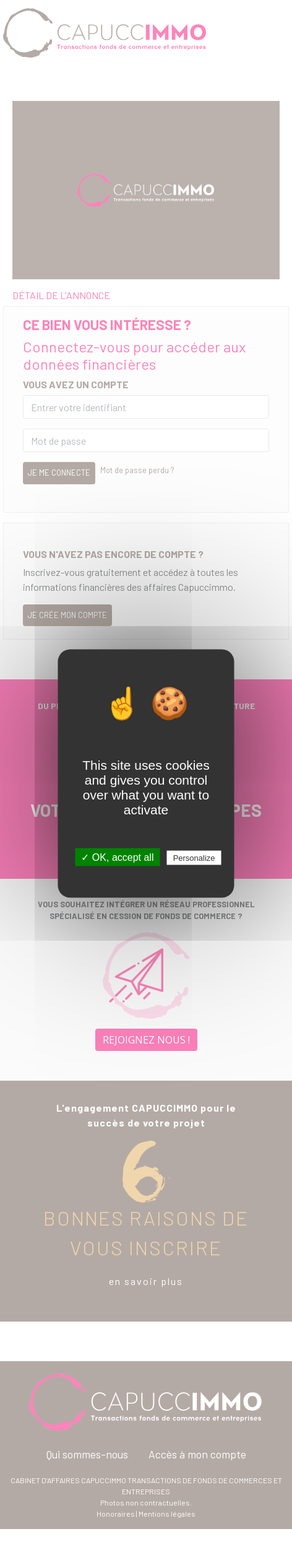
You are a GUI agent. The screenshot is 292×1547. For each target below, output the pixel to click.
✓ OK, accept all (117, 857)
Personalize (194, 858)
